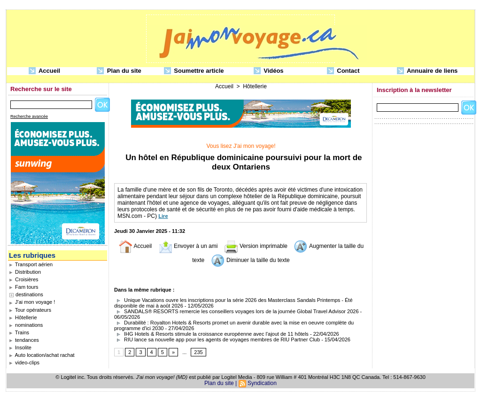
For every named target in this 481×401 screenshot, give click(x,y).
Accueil (44, 71)
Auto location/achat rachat (42, 355)
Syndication (262, 383)
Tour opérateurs (30, 310)
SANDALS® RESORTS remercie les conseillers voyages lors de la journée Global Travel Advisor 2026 (236, 311)
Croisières (24, 279)
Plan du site (119, 71)
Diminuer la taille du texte (250, 260)
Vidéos (269, 71)
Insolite (20, 347)
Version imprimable (255, 246)
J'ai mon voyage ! (32, 302)
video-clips (24, 362)
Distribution (25, 272)
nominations (26, 325)
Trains (19, 332)
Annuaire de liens (427, 71)
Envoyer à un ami (188, 246)
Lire (163, 216)
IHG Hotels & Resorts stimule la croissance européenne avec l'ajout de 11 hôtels (211, 334)
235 (198, 352)
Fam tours (24, 287)
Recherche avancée (29, 116)
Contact (343, 71)
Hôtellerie (23, 317)
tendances (24, 340)
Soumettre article (194, 71)
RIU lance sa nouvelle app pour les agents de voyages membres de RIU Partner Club (217, 339)
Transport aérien (31, 264)
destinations (29, 294)
